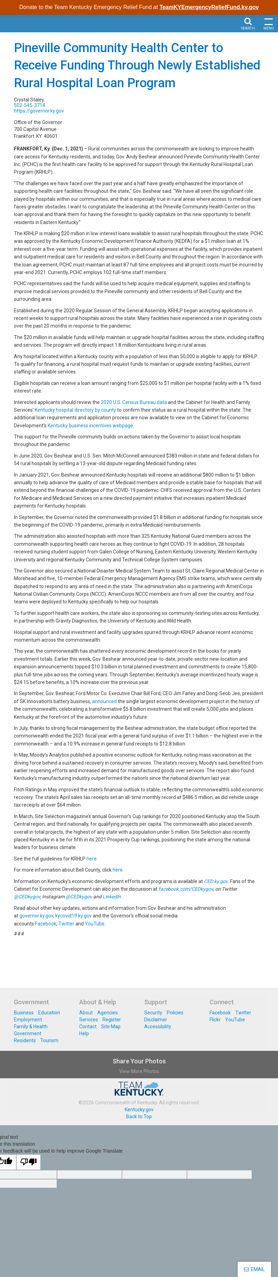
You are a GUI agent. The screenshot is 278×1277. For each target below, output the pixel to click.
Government (27, 1033)
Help (84, 1033)
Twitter (66, 923)
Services (88, 1019)
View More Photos (139, 1071)
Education (49, 1012)
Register (112, 1019)
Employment (28, 1019)
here (92, 859)
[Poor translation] (28, 1162)
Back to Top (139, 1116)
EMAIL (254, 1269)
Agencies (107, 1012)
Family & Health (31, 1026)
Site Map (111, 1026)
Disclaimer (155, 1019)
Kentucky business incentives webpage (90, 425)
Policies (175, 1012)
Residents (25, 1040)
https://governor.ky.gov (39, 111)
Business (24, 1012)
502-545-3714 (29, 105)
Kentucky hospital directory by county (75, 410)
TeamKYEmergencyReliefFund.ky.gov (209, 7)
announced (104, 701)
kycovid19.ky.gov (73, 915)
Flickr (215, 1019)
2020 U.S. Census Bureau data (134, 402)
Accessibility (157, 1026)
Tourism (49, 1040)
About (86, 1012)
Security (153, 1012)
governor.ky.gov (36, 915)
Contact (88, 1026)
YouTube (95, 923)
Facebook (45, 923)
